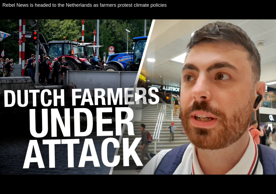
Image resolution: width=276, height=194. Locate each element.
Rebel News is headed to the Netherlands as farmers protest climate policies (84, 5)
